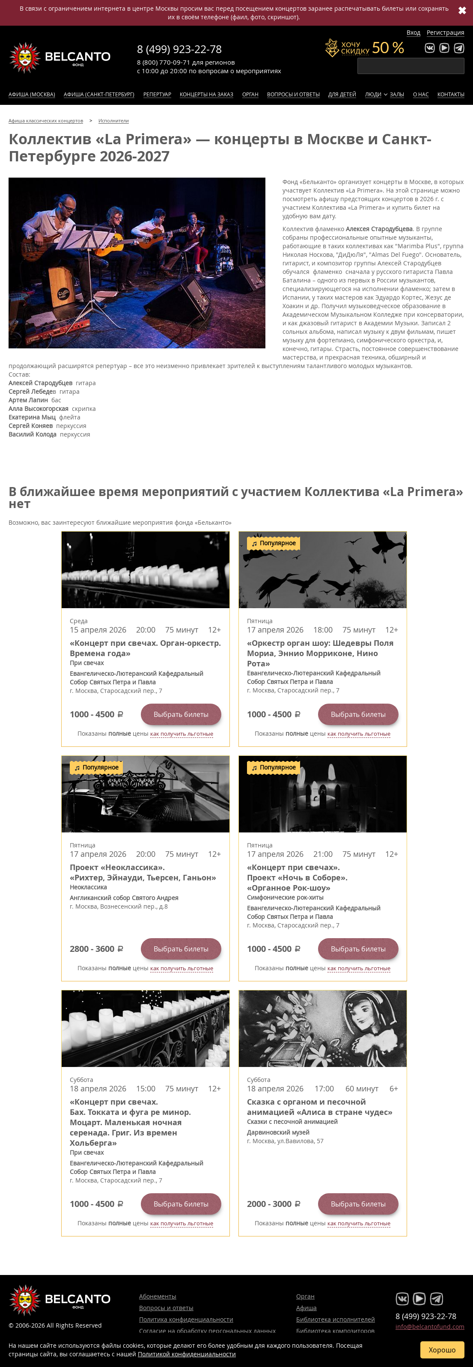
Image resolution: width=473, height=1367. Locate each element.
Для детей (342, 94)
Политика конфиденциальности (186, 1319)
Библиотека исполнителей (335, 1319)
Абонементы (157, 1296)
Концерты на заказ (206, 94)
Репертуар (157, 94)
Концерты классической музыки (60, 57)
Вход (413, 32)
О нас (421, 94)
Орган (250, 94)
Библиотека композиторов (335, 1331)
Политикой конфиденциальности (187, 1354)
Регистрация (445, 32)
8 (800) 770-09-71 (163, 62)
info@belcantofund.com (430, 1326)
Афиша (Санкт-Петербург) (99, 94)
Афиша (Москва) (32, 94)
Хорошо (442, 1350)
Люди (373, 94)
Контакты (450, 94)
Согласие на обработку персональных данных (207, 1331)
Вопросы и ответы (293, 94)
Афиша (306, 1308)
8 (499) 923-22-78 (179, 49)
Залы (397, 94)
